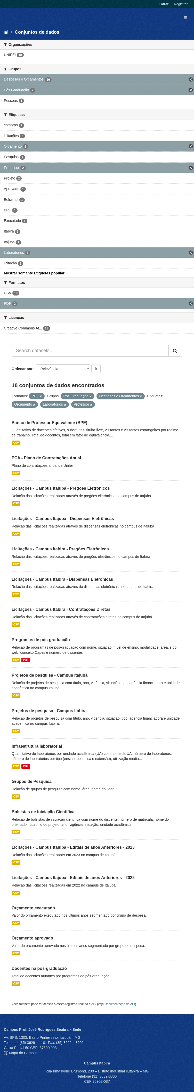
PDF (25, 659)
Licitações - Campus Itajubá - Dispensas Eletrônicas (63, 518)
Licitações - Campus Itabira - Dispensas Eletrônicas (62, 579)
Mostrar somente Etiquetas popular (34, 273)
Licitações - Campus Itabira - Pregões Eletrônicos (60, 549)
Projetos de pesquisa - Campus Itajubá (49, 675)
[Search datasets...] (90, 351)
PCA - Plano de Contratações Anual (46, 458)
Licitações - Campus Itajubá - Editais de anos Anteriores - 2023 (73, 847)
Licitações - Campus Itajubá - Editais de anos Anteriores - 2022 (73, 877)
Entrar (163, 4)
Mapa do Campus (23, 1053)
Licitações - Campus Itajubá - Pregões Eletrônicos (61, 488)
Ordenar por (22, 369)
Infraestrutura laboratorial (37, 746)
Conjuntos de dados (37, 32)
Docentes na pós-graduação (39, 968)
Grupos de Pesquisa (32, 781)
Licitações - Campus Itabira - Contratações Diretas (61, 609)
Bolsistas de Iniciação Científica (43, 812)
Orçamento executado (33, 908)
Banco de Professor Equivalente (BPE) (49, 422)
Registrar (181, 4)
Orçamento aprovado (32, 938)
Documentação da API (119, 1004)
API (93, 1004)
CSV (16, 442)
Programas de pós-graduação (41, 640)
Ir (96, 368)
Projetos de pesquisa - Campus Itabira (49, 711)
